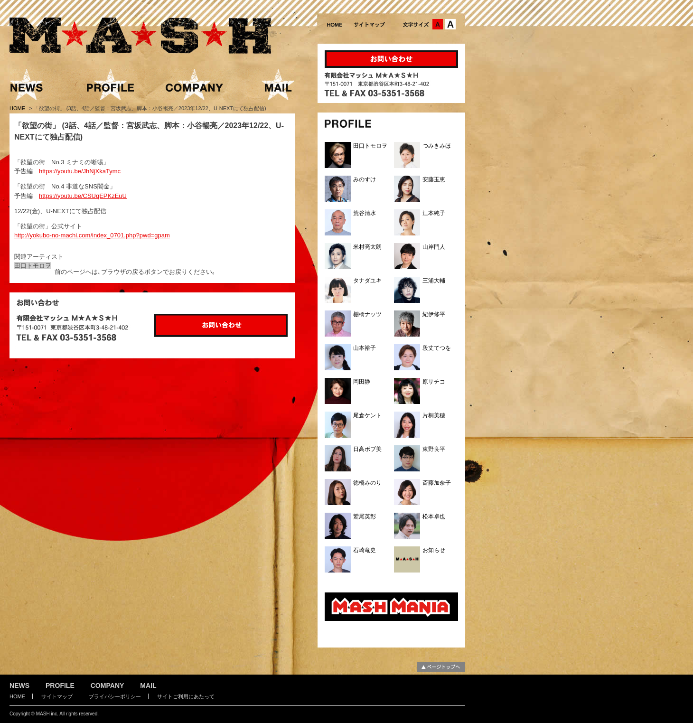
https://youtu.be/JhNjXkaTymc (80, 171)
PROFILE (60, 685)
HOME (18, 108)
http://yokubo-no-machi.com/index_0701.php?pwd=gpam (92, 235)
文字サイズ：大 (450, 24)
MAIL (148, 685)
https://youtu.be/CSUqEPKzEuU (83, 195)
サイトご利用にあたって (186, 696)
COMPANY (107, 685)
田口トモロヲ (32, 265)
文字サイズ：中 (437, 24)
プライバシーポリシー (115, 696)
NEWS (19, 685)
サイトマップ (57, 696)
